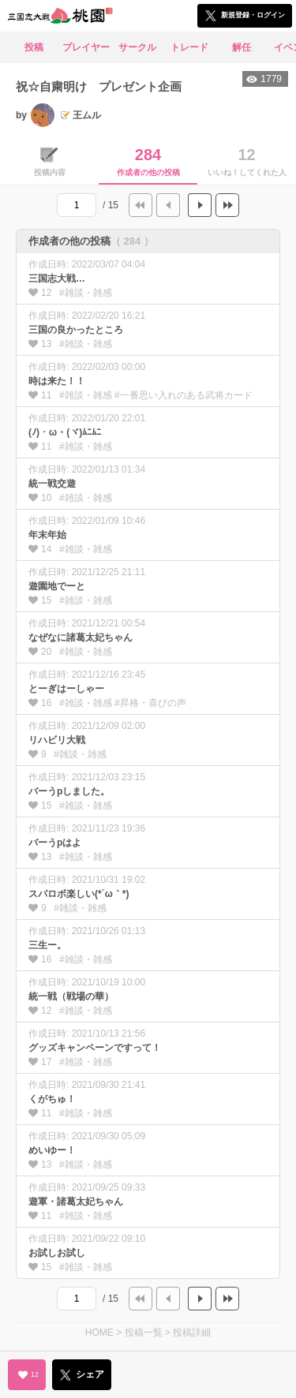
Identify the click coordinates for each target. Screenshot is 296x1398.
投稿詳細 (192, 1332)
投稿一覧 (144, 1332)
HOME (99, 1332)
